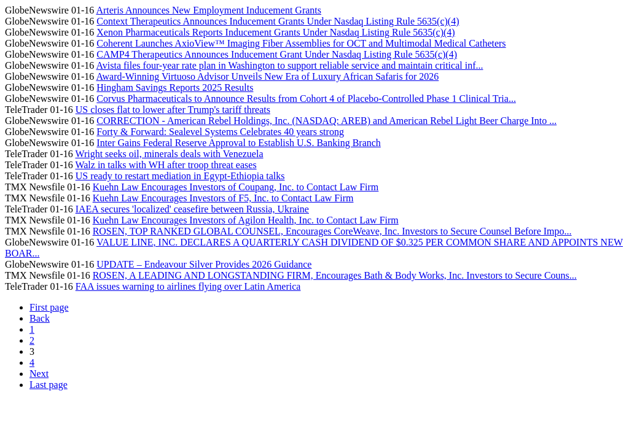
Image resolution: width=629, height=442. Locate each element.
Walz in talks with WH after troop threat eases (165, 165)
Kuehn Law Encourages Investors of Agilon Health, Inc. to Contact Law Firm (246, 220)
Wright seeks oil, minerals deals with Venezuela (169, 154)
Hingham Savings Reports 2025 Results (174, 87)
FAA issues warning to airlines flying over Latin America (188, 286)
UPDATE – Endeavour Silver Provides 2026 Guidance (203, 264)
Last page (48, 384)
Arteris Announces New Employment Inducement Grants (208, 10)
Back (39, 318)
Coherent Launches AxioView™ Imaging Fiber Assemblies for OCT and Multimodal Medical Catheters (301, 43)
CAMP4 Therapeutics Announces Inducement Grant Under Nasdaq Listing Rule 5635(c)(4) (276, 54)
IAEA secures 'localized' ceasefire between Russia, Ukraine (192, 209)
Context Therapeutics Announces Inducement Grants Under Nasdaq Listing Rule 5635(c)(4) (277, 21)
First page (49, 307)
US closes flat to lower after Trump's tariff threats (173, 109)
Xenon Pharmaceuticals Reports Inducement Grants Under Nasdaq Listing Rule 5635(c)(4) (275, 32)
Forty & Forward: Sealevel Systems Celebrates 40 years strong (220, 131)
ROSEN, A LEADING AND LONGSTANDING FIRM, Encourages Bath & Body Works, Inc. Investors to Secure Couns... (335, 275)
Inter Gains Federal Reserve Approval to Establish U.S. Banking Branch (238, 143)
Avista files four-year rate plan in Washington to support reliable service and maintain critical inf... (289, 65)
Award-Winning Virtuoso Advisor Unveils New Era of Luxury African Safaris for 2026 (267, 76)
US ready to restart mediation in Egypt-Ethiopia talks (180, 176)
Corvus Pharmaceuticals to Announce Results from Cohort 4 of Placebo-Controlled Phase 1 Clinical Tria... (306, 98)
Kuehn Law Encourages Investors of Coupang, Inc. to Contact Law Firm (236, 187)
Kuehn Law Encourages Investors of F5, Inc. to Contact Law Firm (223, 198)
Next (39, 373)
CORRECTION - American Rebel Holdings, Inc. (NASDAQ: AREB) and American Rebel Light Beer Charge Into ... (326, 120)
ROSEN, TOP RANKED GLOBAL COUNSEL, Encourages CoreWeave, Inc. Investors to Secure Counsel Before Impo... (332, 231)
